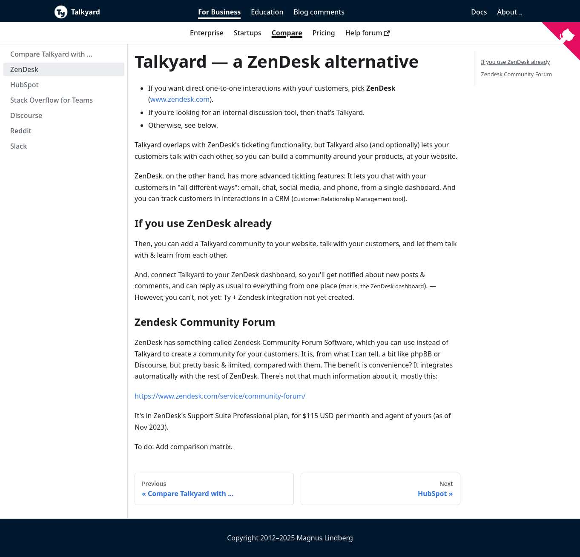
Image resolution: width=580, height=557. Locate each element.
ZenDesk (24, 69)
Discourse (26, 115)
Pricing (324, 32)
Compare (287, 32)
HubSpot (24, 84)
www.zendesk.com (180, 99)
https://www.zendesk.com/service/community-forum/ (220, 396)
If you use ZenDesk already (515, 62)
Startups (247, 32)
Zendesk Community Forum (516, 74)
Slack (18, 146)
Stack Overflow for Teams (51, 100)
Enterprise (207, 32)
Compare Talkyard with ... (51, 54)
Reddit (21, 130)
